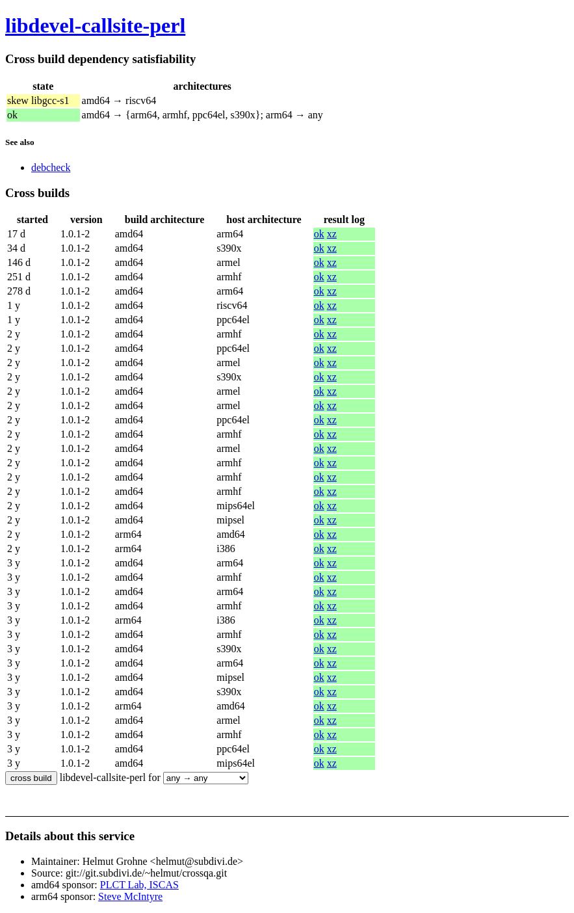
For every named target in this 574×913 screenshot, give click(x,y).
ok (319, 233)
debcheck (50, 167)
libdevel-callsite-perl (95, 25)
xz (332, 233)
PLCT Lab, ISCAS (139, 884)
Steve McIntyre (130, 896)
